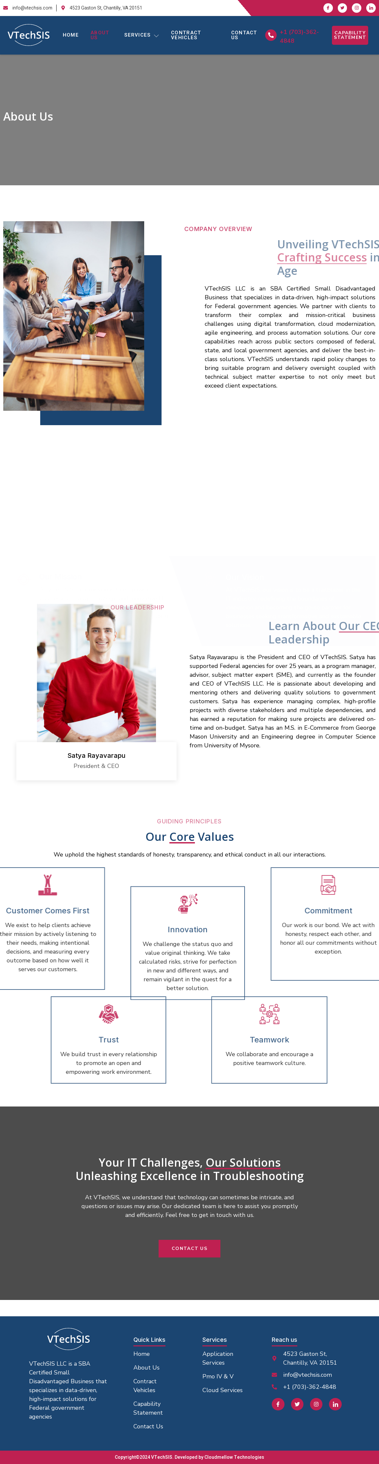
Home (71, 35)
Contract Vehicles (186, 35)
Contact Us (244, 35)
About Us (100, 35)
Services (141, 35)
